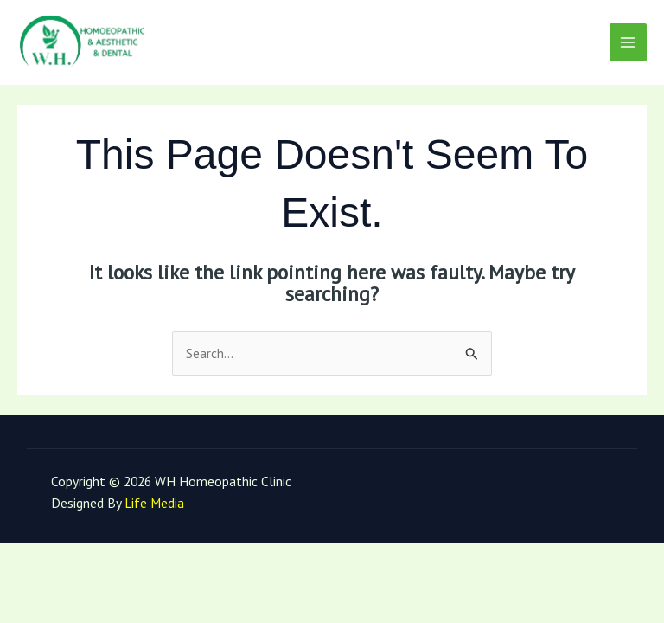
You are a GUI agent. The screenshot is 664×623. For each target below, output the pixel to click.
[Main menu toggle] (628, 42)
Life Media (154, 502)
